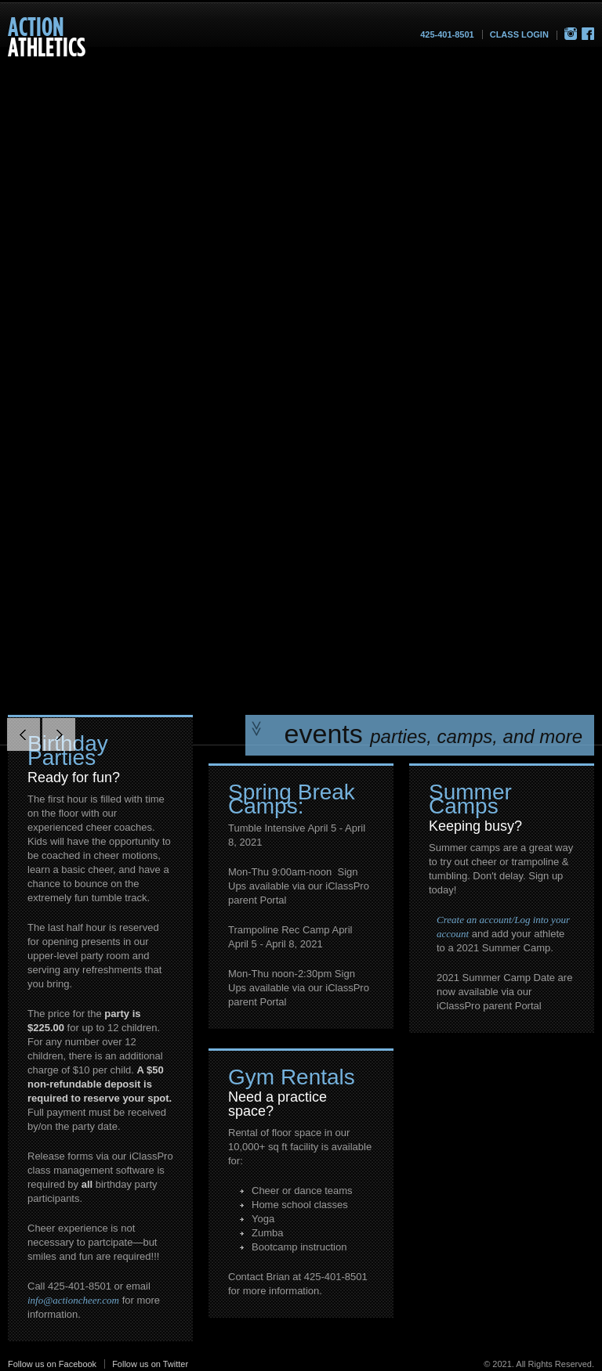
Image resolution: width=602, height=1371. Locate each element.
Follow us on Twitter (150, 1364)
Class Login (519, 34)
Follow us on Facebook (52, 1364)
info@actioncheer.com (73, 1300)
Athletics (46, 36)
